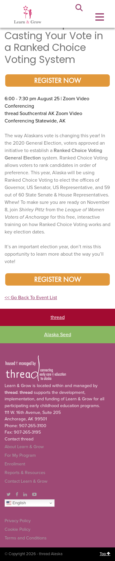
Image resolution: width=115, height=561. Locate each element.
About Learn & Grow (24, 446)
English (16, 503)
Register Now (57, 81)
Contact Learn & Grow (26, 481)
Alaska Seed (57, 335)
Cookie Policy (17, 529)
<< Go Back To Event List (31, 298)
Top (105, 553)
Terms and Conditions (26, 538)
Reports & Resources (25, 472)
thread (58, 317)
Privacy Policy (18, 520)
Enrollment (15, 464)
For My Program (20, 455)
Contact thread (19, 439)
